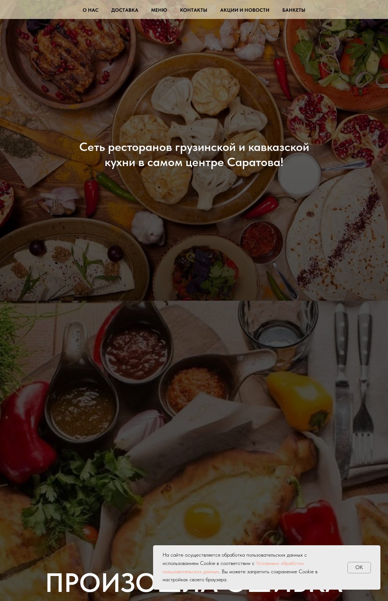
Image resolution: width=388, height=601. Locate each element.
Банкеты (293, 10)
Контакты (193, 10)
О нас (91, 10)
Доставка (124, 10)
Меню (159, 10)
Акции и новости (244, 10)
